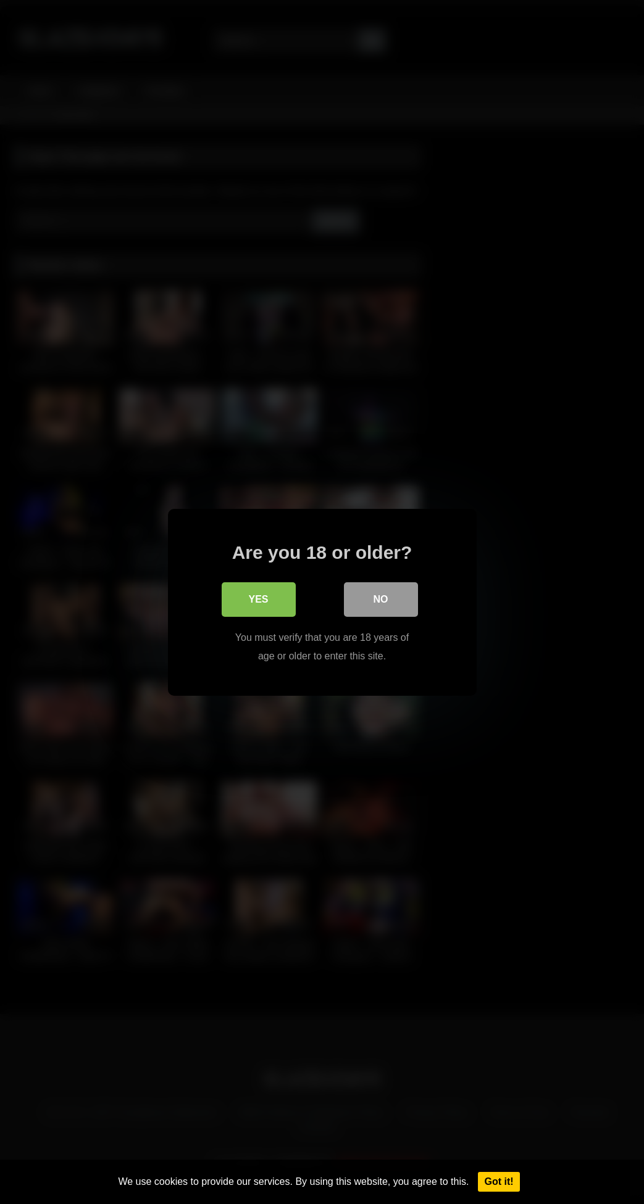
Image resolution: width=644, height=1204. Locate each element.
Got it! (498, 1181)
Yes (258, 598)
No (381, 598)
